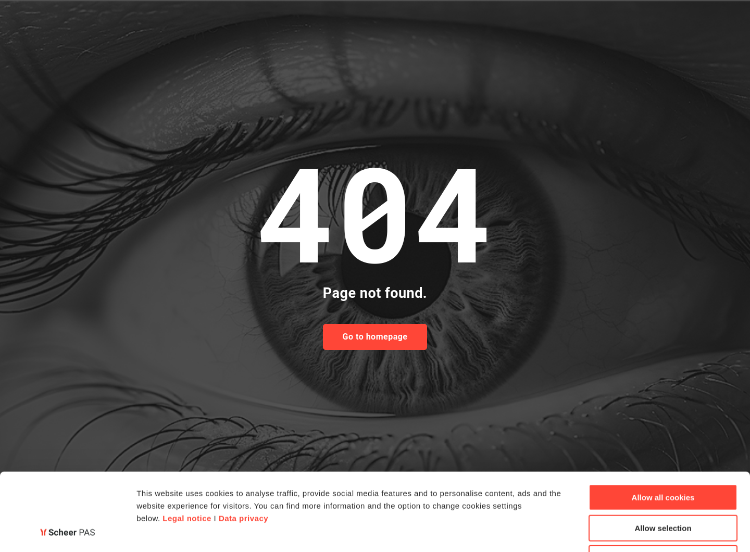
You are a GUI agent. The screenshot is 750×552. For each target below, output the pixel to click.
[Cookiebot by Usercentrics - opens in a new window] (67, 532)
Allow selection (662, 455)
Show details (546, 531)
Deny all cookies (663, 485)
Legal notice (186, 445)
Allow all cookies (663, 424)
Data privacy (243, 445)
